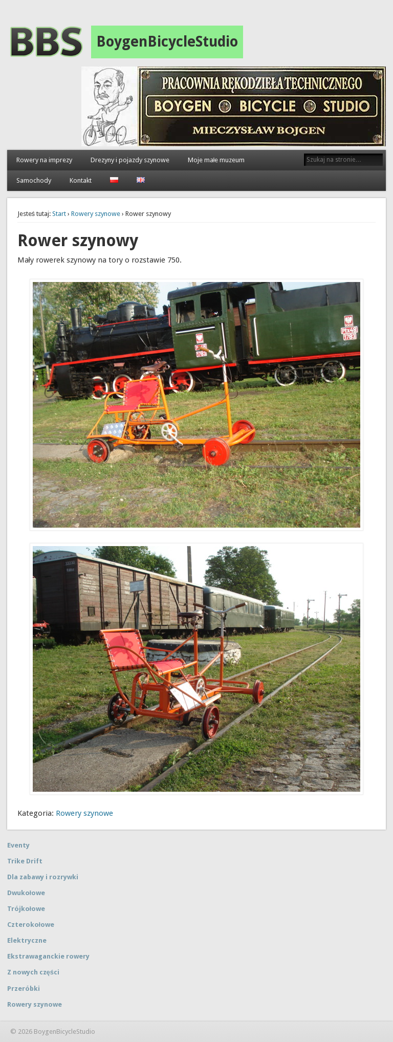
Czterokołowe (31, 924)
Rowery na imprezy (44, 160)
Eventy (18, 845)
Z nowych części (33, 972)
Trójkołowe (26, 909)
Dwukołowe (26, 893)
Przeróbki (23, 988)
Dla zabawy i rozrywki (42, 877)
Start (59, 214)
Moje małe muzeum (216, 160)
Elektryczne (27, 940)
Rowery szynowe (95, 214)
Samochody (33, 180)
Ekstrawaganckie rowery (48, 956)
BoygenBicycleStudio (167, 41)
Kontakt (81, 180)
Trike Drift (24, 861)
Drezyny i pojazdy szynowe (130, 160)
